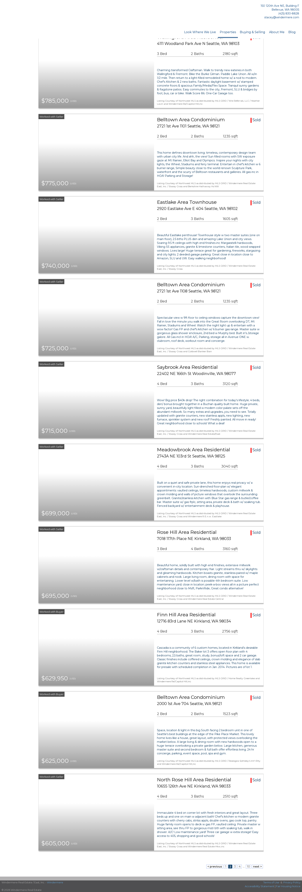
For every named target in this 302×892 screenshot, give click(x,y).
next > (257, 866)
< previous (214, 866)
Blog (292, 32)
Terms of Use (271, 882)
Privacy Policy (291, 882)
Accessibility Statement (259, 886)
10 (248, 866)
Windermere (55, 882)
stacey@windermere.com (281, 17)
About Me (276, 32)
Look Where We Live (200, 32)
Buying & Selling (252, 32)
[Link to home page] (23, 12)
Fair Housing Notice (288, 886)
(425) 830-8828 (288, 13)
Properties (228, 32)
